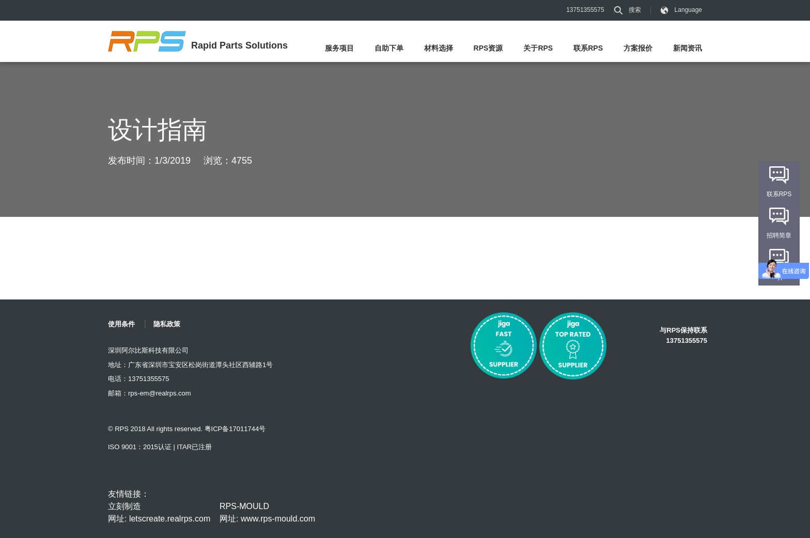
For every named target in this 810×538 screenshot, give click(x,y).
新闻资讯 (687, 48)
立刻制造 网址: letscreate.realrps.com (159, 512)
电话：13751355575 (138, 379)
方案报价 (638, 48)
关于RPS (538, 48)
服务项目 (339, 48)
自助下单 (389, 48)
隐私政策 (166, 324)
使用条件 (121, 324)
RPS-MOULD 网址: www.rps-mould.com (267, 512)
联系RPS (588, 48)
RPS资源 (488, 48)
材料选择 (438, 48)
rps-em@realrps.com (159, 393)
